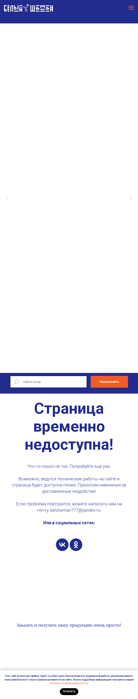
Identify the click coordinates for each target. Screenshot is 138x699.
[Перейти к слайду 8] (75, 367)
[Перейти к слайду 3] (55, 367)
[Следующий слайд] (131, 198)
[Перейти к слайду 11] (87, 367)
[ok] (76, 544)
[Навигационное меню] (131, 8)
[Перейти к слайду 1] (47, 367)
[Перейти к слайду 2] (51, 367)
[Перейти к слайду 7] (71, 367)
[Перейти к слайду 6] (67, 367)
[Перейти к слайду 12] (91, 367)
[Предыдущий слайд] (7, 198)
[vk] (62, 544)
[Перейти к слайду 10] (83, 367)
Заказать (24, 625)
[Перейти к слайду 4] (59, 367)
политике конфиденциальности (69, 683)
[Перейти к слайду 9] (79, 367)
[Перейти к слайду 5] (63, 367)
